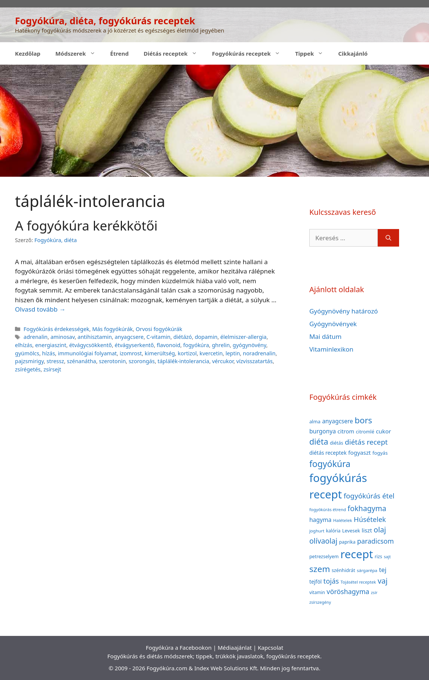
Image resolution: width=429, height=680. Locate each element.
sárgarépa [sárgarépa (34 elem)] (367, 570)
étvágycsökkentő (90, 345)
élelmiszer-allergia (243, 336)
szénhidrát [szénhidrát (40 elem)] (343, 570)
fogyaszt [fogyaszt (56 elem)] (359, 452)
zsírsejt (52, 369)
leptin (233, 353)
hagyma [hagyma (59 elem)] (320, 520)
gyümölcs (27, 353)
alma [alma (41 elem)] (315, 421)
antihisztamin (94, 336)
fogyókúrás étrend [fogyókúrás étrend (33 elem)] (327, 509)
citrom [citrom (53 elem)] (345, 431)
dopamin (206, 336)
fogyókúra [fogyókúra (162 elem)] (329, 464)
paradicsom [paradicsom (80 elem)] (375, 541)
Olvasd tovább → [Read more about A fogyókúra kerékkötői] (40, 309)
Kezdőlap (27, 53)
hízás (48, 353)
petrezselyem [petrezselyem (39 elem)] (324, 556)
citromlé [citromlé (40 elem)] (365, 431)
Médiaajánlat (235, 647)
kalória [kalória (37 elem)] (333, 531)
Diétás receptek (174, 53)
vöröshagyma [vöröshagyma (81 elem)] (348, 591)
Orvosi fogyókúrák (159, 329)
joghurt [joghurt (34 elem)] (316, 531)
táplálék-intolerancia (183, 361)
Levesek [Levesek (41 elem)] (351, 530)
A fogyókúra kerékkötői (86, 225)
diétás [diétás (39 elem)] (336, 443)
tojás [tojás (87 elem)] (331, 580)
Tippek (313, 53)
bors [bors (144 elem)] (363, 420)
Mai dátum (325, 336)
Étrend (119, 53)
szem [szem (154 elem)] (319, 569)
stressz (55, 361)
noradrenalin (259, 353)
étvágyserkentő (134, 345)
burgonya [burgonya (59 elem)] (322, 431)
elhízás (23, 345)
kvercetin (211, 353)
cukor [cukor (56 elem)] (383, 431)
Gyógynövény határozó (343, 311)
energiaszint (50, 345)
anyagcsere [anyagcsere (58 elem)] (337, 421)
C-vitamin (159, 336)
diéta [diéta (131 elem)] (318, 441)
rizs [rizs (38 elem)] (378, 556)
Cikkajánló (353, 53)
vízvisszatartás (254, 361)
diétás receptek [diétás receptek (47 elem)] (328, 452)
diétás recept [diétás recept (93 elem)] (366, 442)
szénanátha (81, 361)
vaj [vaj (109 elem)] (383, 581)
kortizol (187, 353)
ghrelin (221, 345)
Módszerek (79, 53)
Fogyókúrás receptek (250, 53)
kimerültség (160, 353)
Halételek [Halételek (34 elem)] (342, 520)
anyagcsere (129, 336)
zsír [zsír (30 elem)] (374, 592)
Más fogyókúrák (112, 329)
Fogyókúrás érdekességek (56, 329)
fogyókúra (196, 345)
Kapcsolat (270, 647)
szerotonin (112, 361)
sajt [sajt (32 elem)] (387, 556)
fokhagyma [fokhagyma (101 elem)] (366, 508)
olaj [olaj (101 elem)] (380, 530)
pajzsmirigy (29, 361)
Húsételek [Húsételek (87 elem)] (370, 519)
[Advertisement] (214, 120)
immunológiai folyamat (87, 353)
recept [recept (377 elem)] (356, 554)
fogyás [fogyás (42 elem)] (380, 452)
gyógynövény (249, 345)
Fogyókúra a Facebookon (179, 647)
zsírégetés (28, 369)
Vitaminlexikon (331, 349)
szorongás (142, 361)
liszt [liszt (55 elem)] (367, 530)
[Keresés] (388, 238)
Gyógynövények (333, 323)
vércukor (222, 361)
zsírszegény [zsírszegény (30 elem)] (320, 602)
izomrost (131, 353)
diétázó (182, 336)
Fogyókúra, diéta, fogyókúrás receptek (105, 20)
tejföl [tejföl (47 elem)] (315, 581)
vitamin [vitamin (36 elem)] (317, 592)
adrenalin (36, 336)
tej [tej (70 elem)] (382, 569)
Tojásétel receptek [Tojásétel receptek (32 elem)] (358, 582)
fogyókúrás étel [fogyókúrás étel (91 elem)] (369, 495)
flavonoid (168, 345)
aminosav (62, 336)
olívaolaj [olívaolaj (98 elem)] (323, 541)
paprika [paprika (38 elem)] (347, 542)
